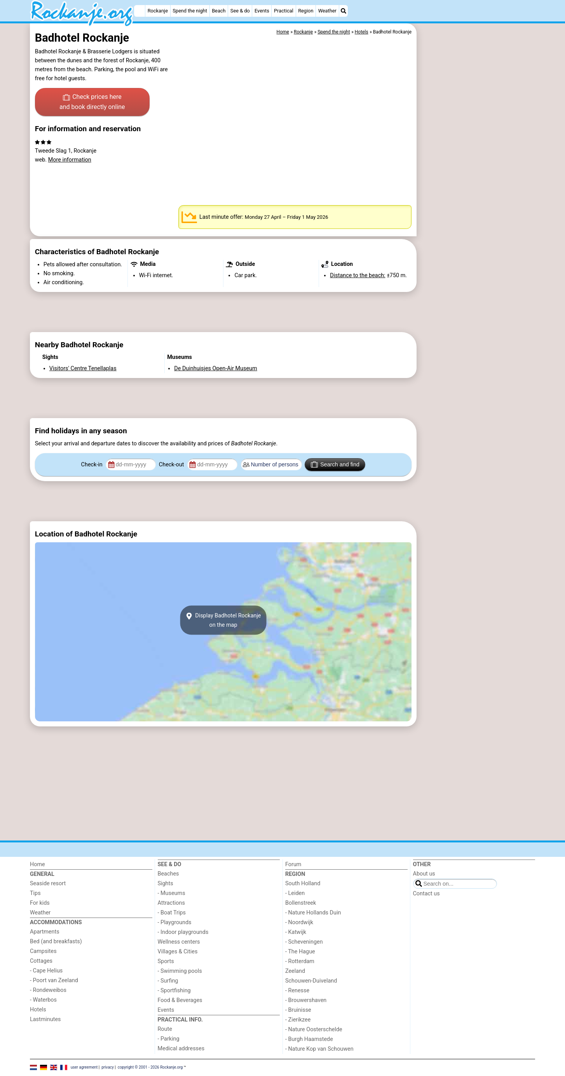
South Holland (302, 883)
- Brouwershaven (305, 1000)
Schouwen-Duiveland (311, 981)
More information (69, 159)
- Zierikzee (297, 1019)
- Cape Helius (46, 970)
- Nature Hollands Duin (313, 912)
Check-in (92, 464)
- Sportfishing (174, 990)
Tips (35, 893)
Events (262, 11)
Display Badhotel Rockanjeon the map (223, 620)
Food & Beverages (180, 1000)
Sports (166, 961)
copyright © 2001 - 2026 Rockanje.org (150, 1067)
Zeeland (295, 971)
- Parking (169, 1039)
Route (165, 1029)
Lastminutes (45, 1019)
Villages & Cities (178, 951)
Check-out (172, 464)
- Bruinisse (298, 1010)
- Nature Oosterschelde (313, 1029)
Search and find (335, 464)
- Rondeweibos (48, 990)
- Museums (171, 893)
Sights (165, 883)
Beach (218, 11)
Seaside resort (48, 883)
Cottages (41, 961)
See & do (240, 11)
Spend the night (190, 11)
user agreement (84, 1067)
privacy (107, 1067)
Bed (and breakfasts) (56, 941)
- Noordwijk (299, 922)
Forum (293, 864)
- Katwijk (295, 932)
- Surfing (168, 981)
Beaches (168, 873)
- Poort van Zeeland (54, 980)
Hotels (38, 1009)
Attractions (171, 903)
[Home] (139, 11)
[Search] (343, 11)
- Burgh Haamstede (309, 1039)
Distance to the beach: (357, 275)
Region (305, 11)
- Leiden (295, 893)
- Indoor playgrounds (183, 932)
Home (37, 864)
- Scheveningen (304, 942)
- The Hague (300, 951)
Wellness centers (179, 942)
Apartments (44, 931)
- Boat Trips (172, 912)
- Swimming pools (180, 971)
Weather (327, 11)
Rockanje (158, 11)
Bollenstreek (300, 903)
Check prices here (92, 102)
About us (424, 873)
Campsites (43, 951)
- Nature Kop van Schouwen (319, 1049)
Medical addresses (181, 1048)
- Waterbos (43, 1000)
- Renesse (297, 990)
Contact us (426, 893)
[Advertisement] (477, 202)
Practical (283, 11)
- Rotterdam (299, 961)
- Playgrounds (175, 922)
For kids (40, 903)
